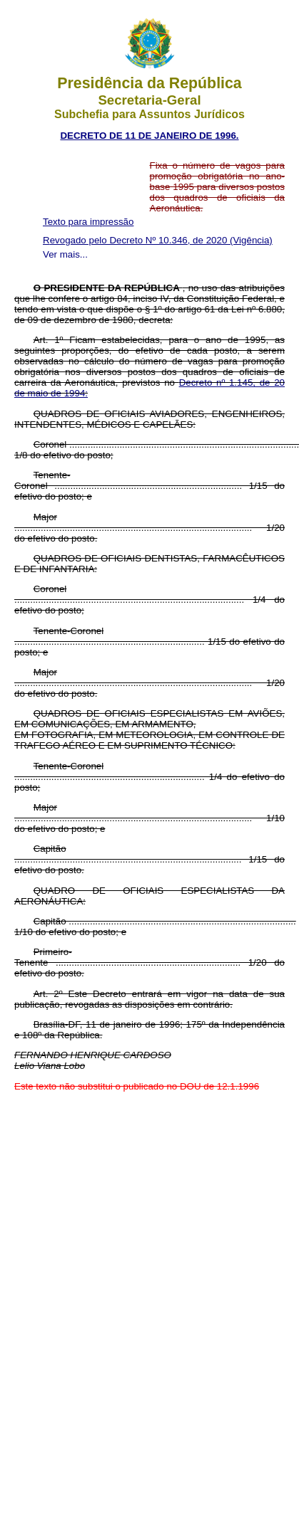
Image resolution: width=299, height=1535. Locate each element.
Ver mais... (65, 254)
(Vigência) (251, 240)
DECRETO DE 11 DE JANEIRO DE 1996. (149, 135)
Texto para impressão (88, 221)
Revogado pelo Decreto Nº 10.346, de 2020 (136, 240)
